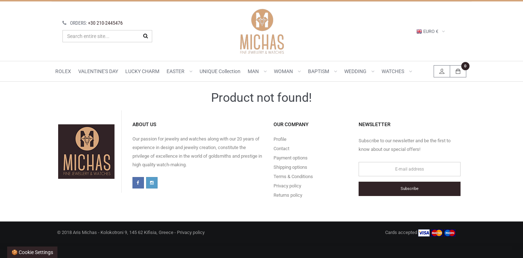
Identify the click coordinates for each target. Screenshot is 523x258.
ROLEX (63, 71)
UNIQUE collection (220, 71)
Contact (281, 148)
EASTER (179, 71)
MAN (257, 71)
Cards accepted (420, 232)
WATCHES (397, 71)
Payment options (291, 158)
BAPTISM (322, 71)
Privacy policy (287, 185)
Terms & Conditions (293, 176)
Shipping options (290, 167)
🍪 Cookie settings (32, 252)
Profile (280, 139)
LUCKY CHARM (142, 71)
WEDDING (359, 71)
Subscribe (410, 188)
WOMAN (287, 71)
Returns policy (288, 195)
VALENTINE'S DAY (98, 71)
